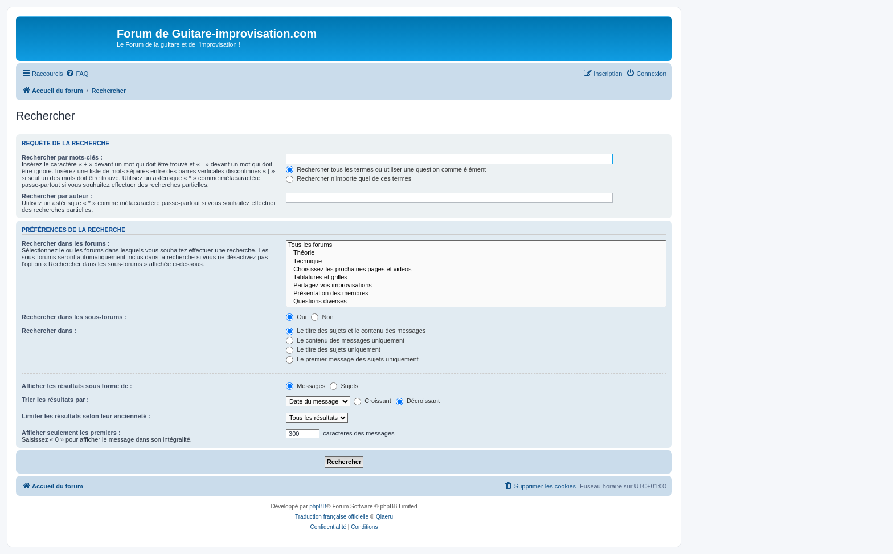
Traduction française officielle (331, 517)
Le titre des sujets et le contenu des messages (355, 330)
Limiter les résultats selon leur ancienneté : (86, 416)
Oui (296, 316)
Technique (476, 262)
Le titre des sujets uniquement (333, 349)
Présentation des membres (476, 294)
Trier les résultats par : (55, 399)
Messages (305, 385)
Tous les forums (476, 245)
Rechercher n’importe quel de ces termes (348, 178)
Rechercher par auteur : (57, 196)
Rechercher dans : (49, 330)
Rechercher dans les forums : (66, 243)
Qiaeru (384, 517)
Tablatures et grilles (476, 278)
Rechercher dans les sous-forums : (74, 316)
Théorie (476, 253)
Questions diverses (476, 301)
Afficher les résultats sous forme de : (77, 385)
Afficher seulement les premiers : (71, 432)
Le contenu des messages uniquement (345, 340)
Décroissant (418, 400)
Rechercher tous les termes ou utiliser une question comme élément (386, 169)
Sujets (344, 385)
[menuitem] (76, 73)
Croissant (372, 400)
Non (322, 316)
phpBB (317, 506)
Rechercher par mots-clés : (62, 157)
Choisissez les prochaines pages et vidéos (476, 270)
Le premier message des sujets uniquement (352, 359)
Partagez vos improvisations (476, 286)
